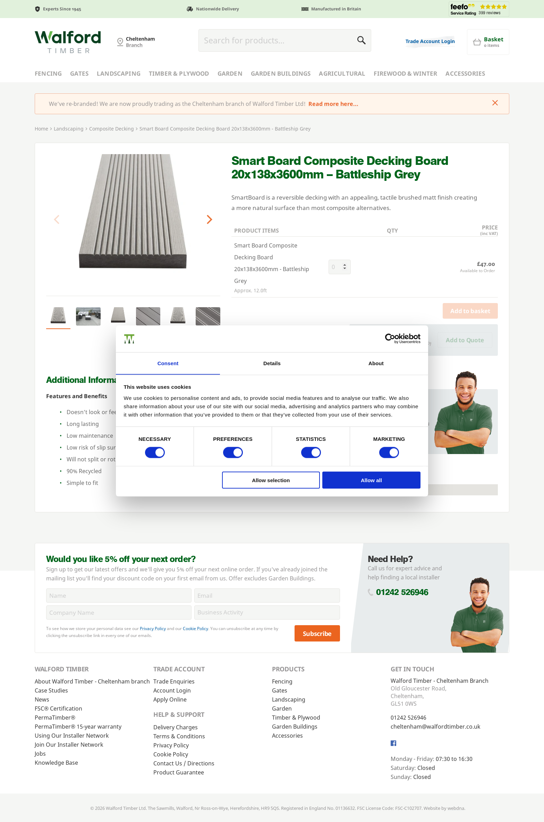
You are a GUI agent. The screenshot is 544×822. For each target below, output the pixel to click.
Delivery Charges (175, 727)
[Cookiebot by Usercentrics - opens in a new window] (390, 338)
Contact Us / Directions (183, 763)
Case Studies (51, 690)
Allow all (371, 480)
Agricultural (342, 73)
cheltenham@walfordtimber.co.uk (436, 726)
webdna (456, 808)
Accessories (465, 73)
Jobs (40, 753)
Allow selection (271, 480)
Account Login (172, 690)
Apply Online (170, 699)
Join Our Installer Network (69, 744)
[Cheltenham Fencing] (68, 42)
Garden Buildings (281, 73)
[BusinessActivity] (267, 612)
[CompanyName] (119, 612)
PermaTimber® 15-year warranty (78, 726)
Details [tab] (272, 363)
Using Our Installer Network (72, 735)
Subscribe (317, 633)
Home (41, 128)
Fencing (48, 73)
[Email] (267, 595)
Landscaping (119, 73)
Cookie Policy (195, 628)
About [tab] (376, 363)
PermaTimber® (55, 717)
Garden (230, 73)
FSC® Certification (58, 708)
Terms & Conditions (179, 736)
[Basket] (488, 42)
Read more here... (333, 104)
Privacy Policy (153, 628)
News (42, 699)
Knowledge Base (56, 762)
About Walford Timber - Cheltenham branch (92, 681)
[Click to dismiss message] (495, 103)
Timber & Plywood (179, 73)
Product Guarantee (178, 772)
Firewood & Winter (405, 73)
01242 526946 (402, 592)
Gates (79, 73)
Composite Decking (111, 128)
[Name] (119, 595)
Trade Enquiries (174, 681)
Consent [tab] (168, 363)
